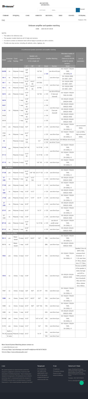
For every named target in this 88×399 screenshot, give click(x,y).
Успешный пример (82, 15)
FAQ (85, 20)
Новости (38, 15)
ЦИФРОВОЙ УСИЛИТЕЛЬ (43, 373)
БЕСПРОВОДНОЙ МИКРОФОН (43, 375)
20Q (46, 244)
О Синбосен (56, 369)
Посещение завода (58, 371)
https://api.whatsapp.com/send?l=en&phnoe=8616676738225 (27, 349)
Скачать (71, 15)
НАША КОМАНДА (58, 375)
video (60, 15)
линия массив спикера (43, 379)
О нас (27, 15)
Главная (5, 15)
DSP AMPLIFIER (41, 371)
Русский (82, 9)
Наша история (57, 373)
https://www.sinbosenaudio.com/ (17, 352)
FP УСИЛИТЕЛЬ (41, 369)
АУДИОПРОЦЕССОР (43, 377)
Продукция (16, 15)
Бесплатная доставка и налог (49, 15)
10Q (46, 238)
